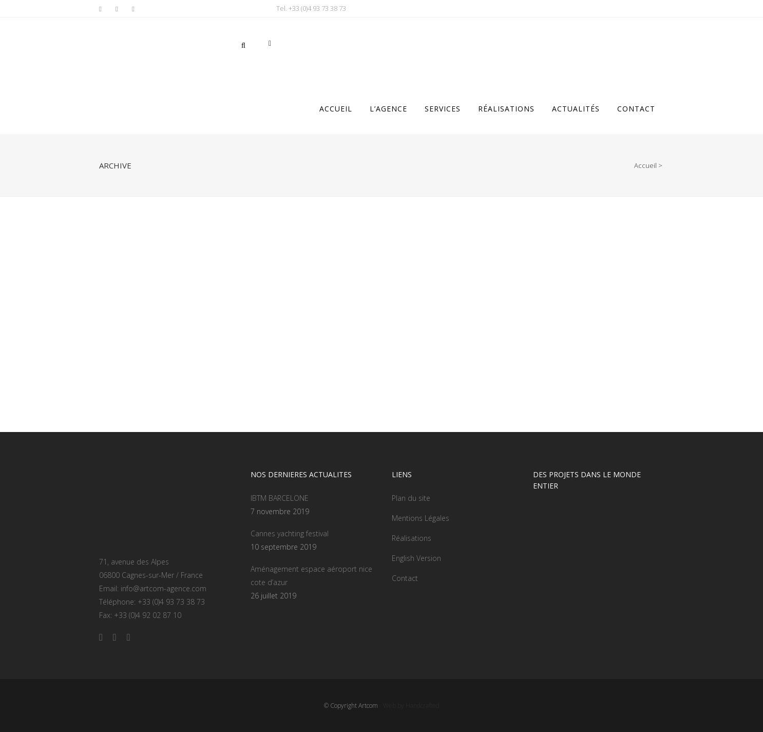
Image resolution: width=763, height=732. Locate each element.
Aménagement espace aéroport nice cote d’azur (311, 575)
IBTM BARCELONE (280, 498)
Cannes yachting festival (290, 533)
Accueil (645, 165)
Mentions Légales (420, 518)
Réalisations (411, 538)
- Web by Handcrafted (409, 705)
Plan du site (411, 498)
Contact (405, 578)
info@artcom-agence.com (163, 588)
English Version (416, 558)
